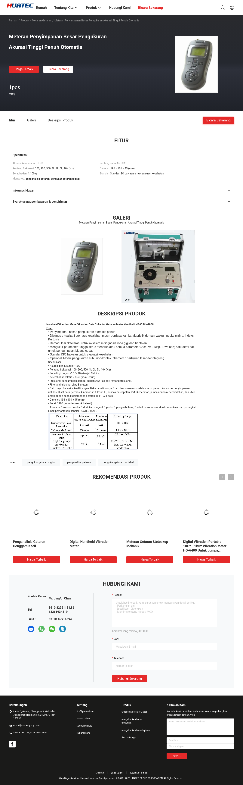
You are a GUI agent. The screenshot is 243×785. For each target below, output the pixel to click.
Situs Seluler (117, 772)
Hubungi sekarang (129, 678)
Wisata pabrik (83, 718)
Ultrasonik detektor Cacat (134, 712)
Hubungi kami (83, 733)
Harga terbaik (23, 69)
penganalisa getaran (79, 462)
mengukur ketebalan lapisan (135, 730)
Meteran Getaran (41, 20)
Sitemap (100, 772)
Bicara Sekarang (58, 69)
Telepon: (119, 658)
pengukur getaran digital (41, 462)
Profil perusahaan (85, 711)
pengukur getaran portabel (118, 462)
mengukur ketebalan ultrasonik (131, 721)
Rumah (13, 20)
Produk (25, 20)
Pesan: (118, 594)
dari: (116, 638)
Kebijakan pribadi (139, 772)
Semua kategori (129, 737)
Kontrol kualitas (84, 725)
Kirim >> (177, 756)
